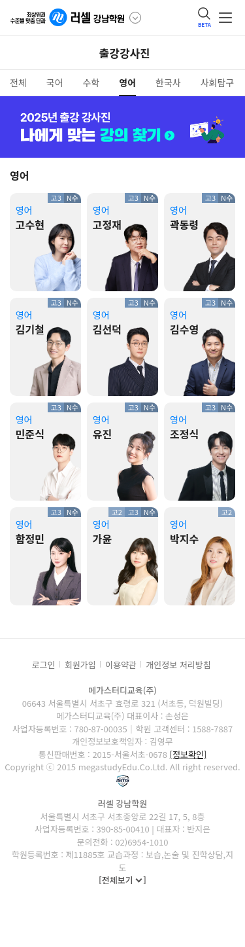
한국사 (168, 82)
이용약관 (121, 664)
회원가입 (80, 664)
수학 (91, 82)
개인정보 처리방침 (178, 664)
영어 (127, 82)
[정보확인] (188, 754)
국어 (54, 82)
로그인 (44, 664)
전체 (18, 82)
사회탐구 (218, 82)
